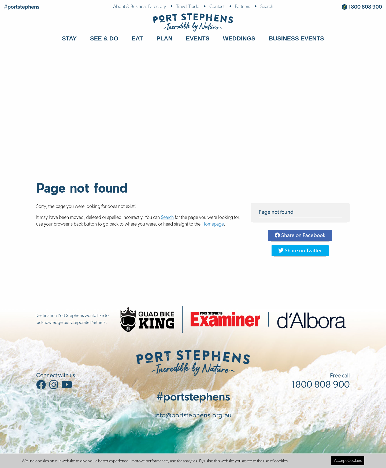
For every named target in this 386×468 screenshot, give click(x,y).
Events (197, 38)
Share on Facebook (300, 235)
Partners (242, 6)
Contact (217, 6)
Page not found (276, 212)
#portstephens (21, 6)
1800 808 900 (365, 6)
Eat (137, 38)
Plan (165, 38)
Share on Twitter (300, 251)
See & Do (104, 38)
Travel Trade (187, 6)
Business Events (296, 38)
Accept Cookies (348, 461)
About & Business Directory (139, 6)
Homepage (213, 224)
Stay (69, 38)
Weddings (239, 38)
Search (266, 6)
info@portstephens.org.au (193, 415)
